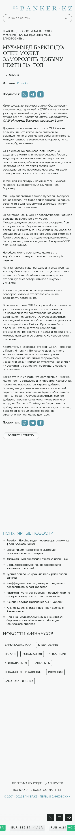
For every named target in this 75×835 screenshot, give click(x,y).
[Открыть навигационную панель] (59, 817)
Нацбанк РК (42, 663)
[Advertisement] (37, 483)
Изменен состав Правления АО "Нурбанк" (33, 602)
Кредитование (48, 644)
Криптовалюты (16, 663)
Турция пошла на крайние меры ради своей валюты (35, 576)
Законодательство (19, 681)
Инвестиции (57, 654)
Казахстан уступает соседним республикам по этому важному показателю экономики (36, 594)
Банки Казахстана (18, 644)
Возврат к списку (20, 435)
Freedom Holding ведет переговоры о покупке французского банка (36, 542)
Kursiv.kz (22, 83)
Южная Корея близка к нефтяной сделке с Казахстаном (33, 609)
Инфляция (55, 672)
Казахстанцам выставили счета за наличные (35, 559)
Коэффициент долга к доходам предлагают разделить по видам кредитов (34, 585)
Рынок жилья (32, 654)
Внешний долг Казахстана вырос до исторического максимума (29, 552)
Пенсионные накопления (23, 672)
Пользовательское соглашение (37, 790)
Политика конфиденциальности (37, 783)
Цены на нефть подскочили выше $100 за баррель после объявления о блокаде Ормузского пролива (33, 621)
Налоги (10, 654)
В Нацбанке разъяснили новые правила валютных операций (32, 567)
